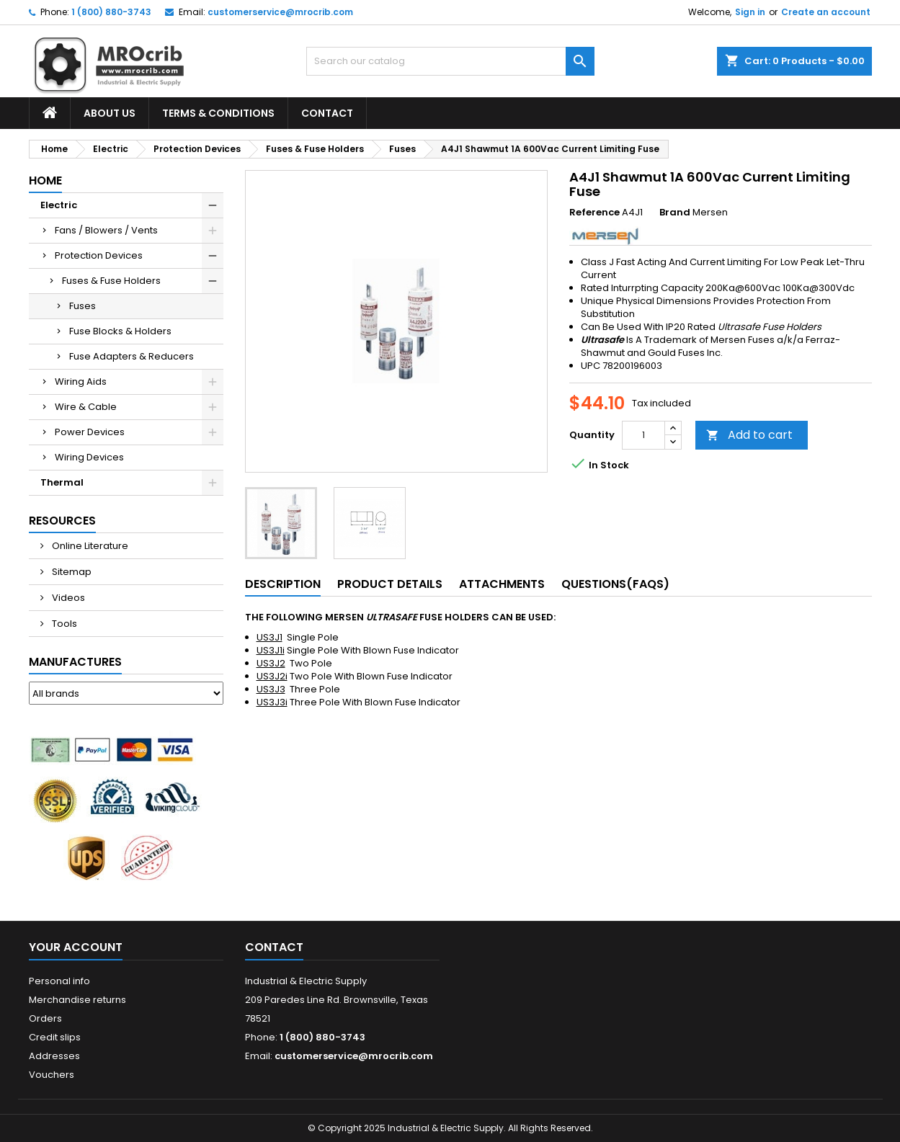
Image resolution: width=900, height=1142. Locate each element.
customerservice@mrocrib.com (280, 12)
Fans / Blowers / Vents (106, 230)
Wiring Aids (81, 381)
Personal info (59, 981)
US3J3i (272, 702)
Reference (594, 212)
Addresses (54, 1056)
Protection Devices (99, 255)
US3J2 (271, 663)
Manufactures (75, 661)
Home (45, 180)
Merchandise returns (77, 1000)
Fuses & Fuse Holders (111, 280)
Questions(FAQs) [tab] (615, 584)
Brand (674, 212)
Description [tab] (283, 584)
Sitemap (71, 572)
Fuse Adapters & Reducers (131, 356)
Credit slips (55, 1037)
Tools (63, 623)
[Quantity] (643, 435)
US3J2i (272, 676)
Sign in (750, 12)
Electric (58, 205)
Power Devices (90, 432)
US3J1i (271, 650)
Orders (45, 1018)
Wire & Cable (86, 407)
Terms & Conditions (218, 113)
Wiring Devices (89, 457)
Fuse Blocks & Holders (120, 331)
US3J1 (269, 637)
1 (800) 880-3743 (111, 12)
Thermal (62, 482)
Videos (67, 598)
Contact (327, 113)
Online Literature (89, 546)
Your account (75, 947)
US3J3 (271, 689)
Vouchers (51, 1074)
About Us (109, 113)
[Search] (450, 61)
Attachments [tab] (502, 584)
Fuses (82, 306)
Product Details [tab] (389, 584)
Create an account (825, 12)
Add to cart (749, 435)
